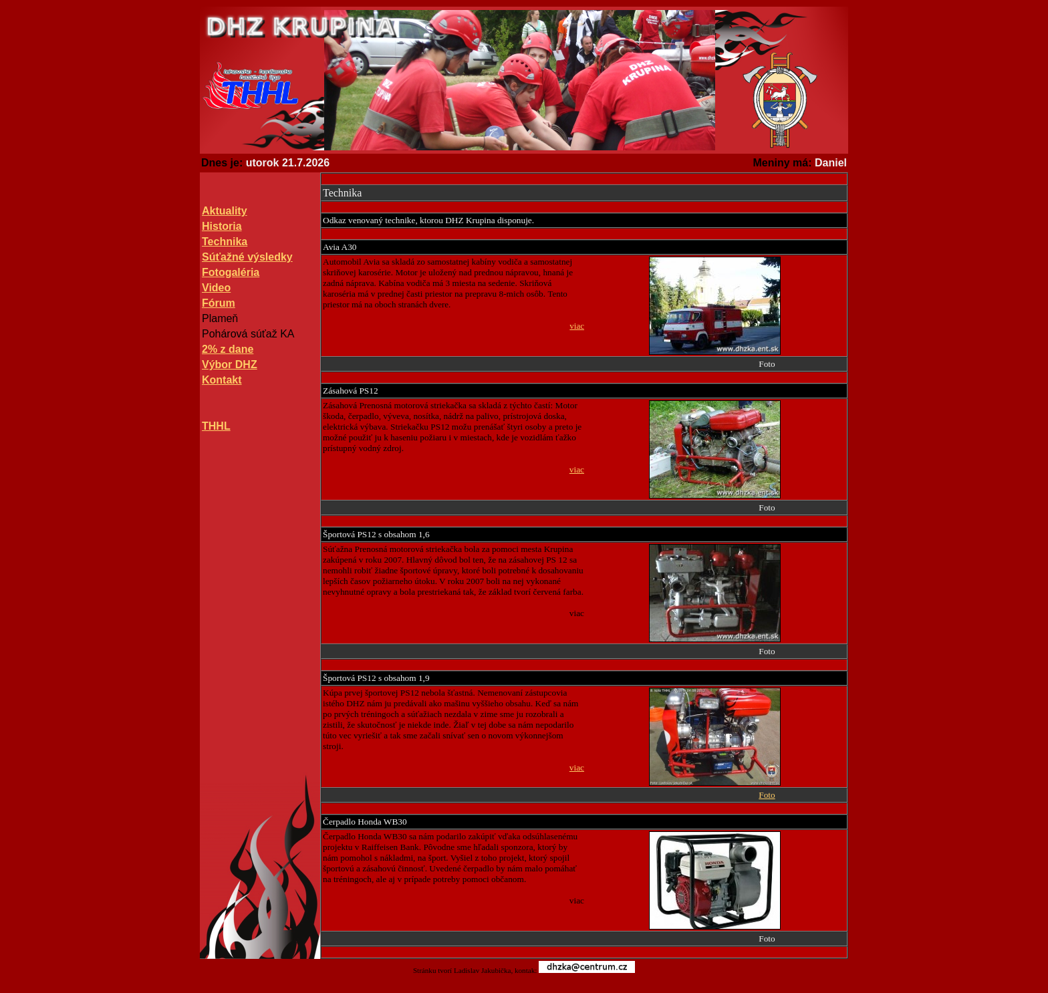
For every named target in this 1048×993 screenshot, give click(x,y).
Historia (222, 226)
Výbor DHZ (229, 364)
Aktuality (224, 211)
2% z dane (227, 349)
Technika (224, 241)
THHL (216, 426)
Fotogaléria (230, 272)
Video (216, 287)
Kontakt (222, 380)
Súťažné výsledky (247, 257)
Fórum (218, 303)
